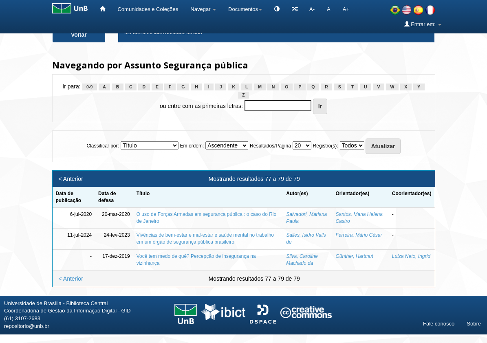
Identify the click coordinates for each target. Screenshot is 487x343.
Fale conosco (438, 324)
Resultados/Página (270, 146)
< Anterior (71, 179)
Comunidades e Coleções (147, 9)
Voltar (79, 34)
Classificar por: (102, 146)
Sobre (474, 324)
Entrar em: (422, 24)
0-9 (89, 86)
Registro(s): (325, 146)
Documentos (245, 9)
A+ (346, 9)
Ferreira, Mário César (358, 235)
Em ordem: (192, 146)
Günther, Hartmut (354, 256)
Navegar (203, 9)
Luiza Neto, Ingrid (411, 256)
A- (312, 9)
